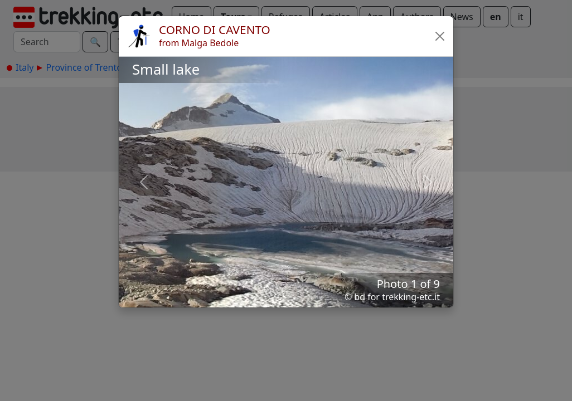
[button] (440, 36)
